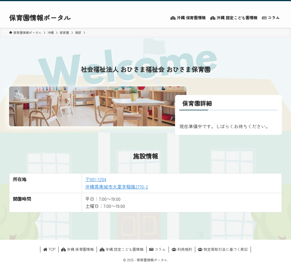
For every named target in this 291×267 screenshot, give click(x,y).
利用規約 (182, 249)
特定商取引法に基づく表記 (223, 249)
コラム (157, 249)
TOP (49, 249)
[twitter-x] (256, 4)
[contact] (271, 4)
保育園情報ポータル (39, 17)
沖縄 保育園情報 (77, 249)
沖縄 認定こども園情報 (122, 249)
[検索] (278, 4)
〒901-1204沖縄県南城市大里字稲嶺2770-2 (116, 183)
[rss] (263, 4)
